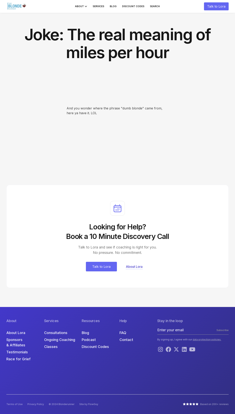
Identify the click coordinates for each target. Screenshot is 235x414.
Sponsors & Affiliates (15, 342)
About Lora (15, 333)
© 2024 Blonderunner (62, 404)
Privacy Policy (35, 404)
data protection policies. (207, 339)
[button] (81, 6)
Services (98, 6)
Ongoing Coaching (59, 340)
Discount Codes (133, 6)
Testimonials (17, 352)
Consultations (55, 333)
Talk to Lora (216, 6)
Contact (126, 340)
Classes (51, 347)
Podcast (89, 340)
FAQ (122, 333)
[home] (17, 6)
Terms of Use (14, 404)
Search (155, 6)
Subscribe (223, 330)
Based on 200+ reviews (214, 404)
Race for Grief (18, 359)
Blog (113, 6)
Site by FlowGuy (88, 404)
